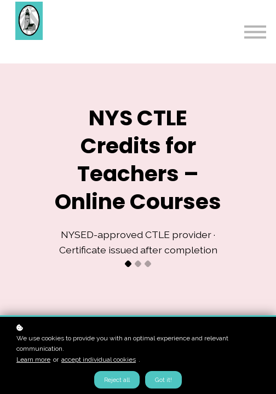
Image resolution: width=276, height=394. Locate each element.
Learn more (33, 359)
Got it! (163, 380)
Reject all (117, 380)
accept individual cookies (98, 359)
